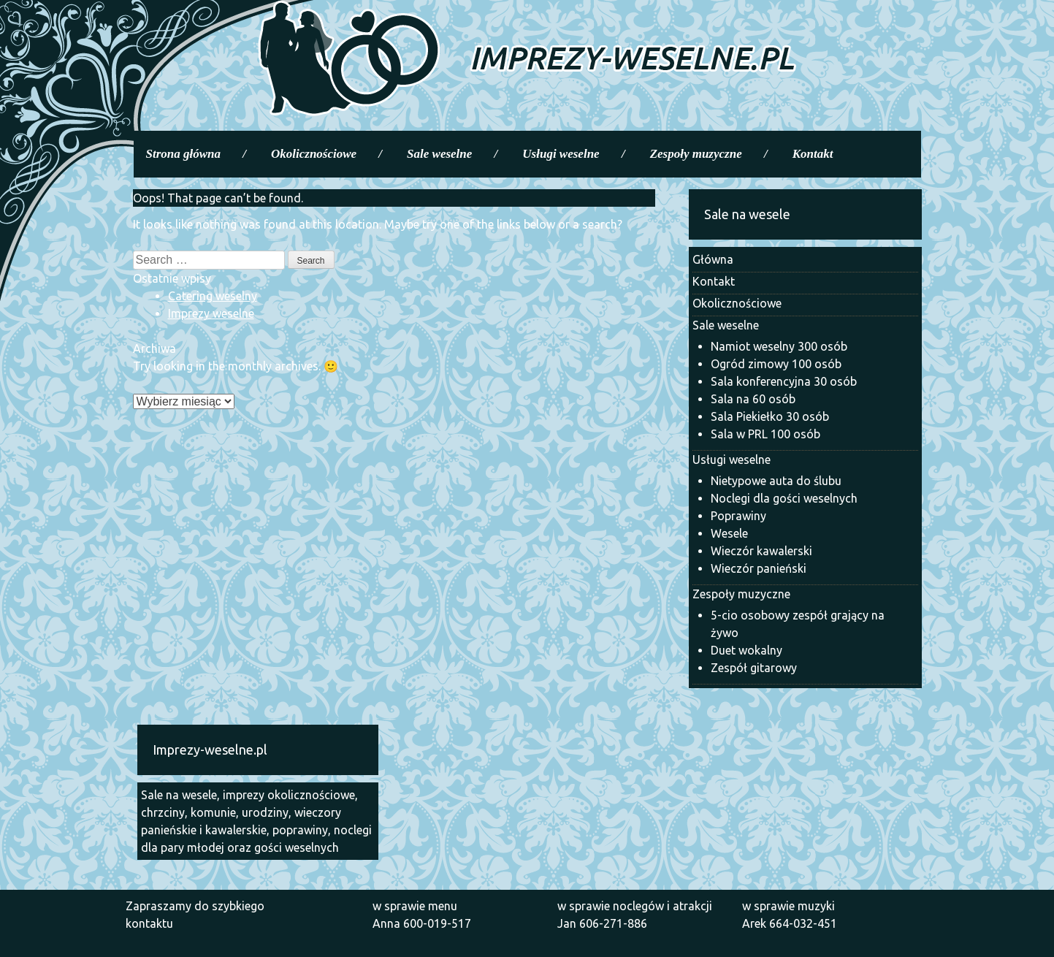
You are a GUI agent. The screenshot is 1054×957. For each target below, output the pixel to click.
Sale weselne (439, 154)
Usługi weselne (560, 154)
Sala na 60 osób (753, 398)
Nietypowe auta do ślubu (776, 480)
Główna (712, 259)
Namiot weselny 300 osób (779, 346)
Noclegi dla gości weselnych (784, 498)
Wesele (729, 533)
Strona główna (183, 154)
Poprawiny (738, 515)
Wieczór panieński (758, 568)
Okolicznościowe (313, 154)
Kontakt (813, 154)
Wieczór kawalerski (761, 550)
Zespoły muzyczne (696, 154)
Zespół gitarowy (754, 667)
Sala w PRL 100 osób (765, 434)
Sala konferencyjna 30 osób (784, 381)
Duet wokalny (746, 650)
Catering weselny (212, 295)
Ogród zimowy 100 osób (776, 363)
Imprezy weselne (211, 313)
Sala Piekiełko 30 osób (770, 416)
